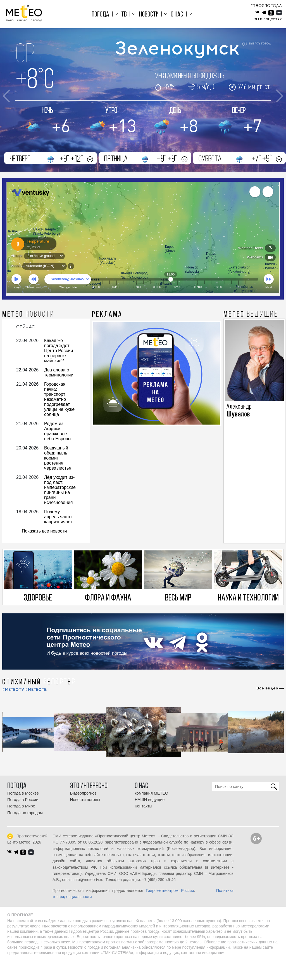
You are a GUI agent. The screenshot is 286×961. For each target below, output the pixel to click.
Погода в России (22, 799)
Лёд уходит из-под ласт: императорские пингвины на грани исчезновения (60, 490)
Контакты (143, 806)
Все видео (267, 688)
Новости (149, 14)
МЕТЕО (28, 315)
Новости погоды (85, 799)
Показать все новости (44, 531)
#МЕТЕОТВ (36, 689)
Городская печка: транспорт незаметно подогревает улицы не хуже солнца (59, 399)
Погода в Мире (21, 806)
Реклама (107, 315)
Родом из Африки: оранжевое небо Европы (57, 431)
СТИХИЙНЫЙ (39, 682)
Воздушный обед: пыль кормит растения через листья (57, 458)
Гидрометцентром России (170, 890)
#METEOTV (13, 689)
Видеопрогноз (83, 793)
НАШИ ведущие (150, 799)
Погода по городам (25, 813)
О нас (177, 14)
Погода (100, 14)
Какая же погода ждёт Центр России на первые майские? (58, 350)
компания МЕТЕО (151, 793)
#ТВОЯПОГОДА (266, 5)
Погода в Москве (23, 793)
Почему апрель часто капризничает (58, 516)
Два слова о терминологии (58, 372)
